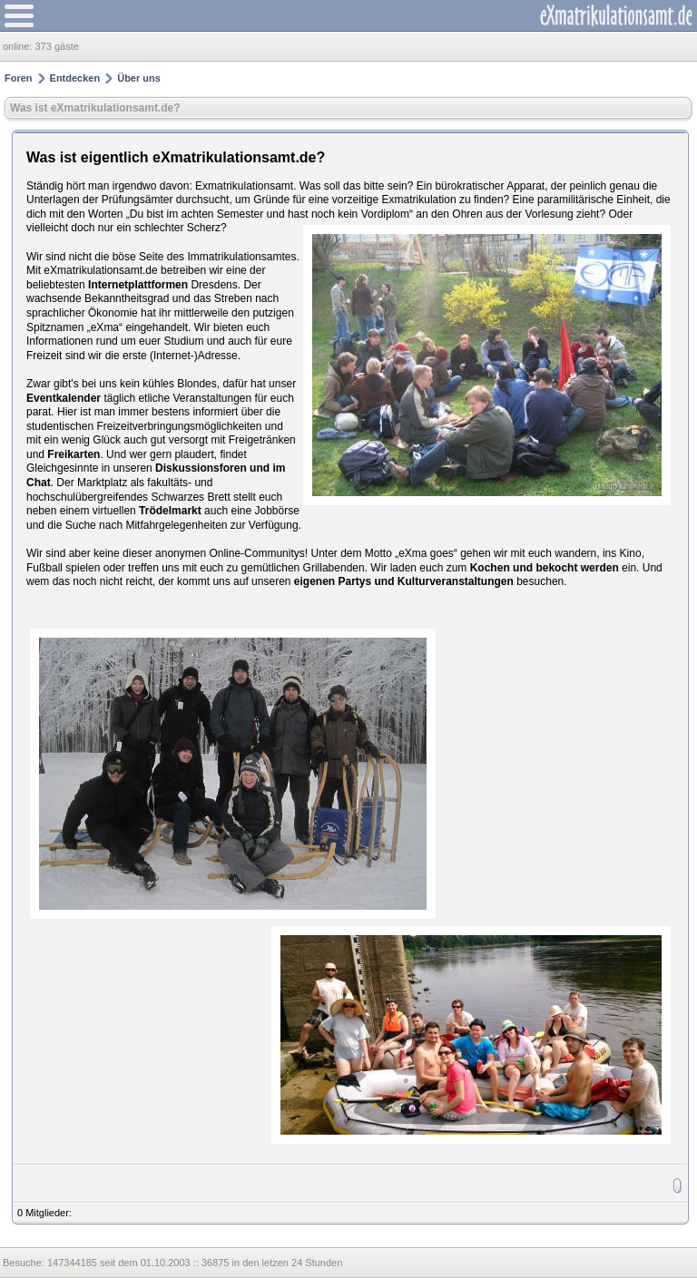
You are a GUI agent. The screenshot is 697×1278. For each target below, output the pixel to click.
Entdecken (75, 78)
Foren (19, 78)
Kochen (490, 567)
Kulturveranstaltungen (456, 581)
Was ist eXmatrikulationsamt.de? (95, 108)
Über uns (139, 78)
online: (18, 46)
